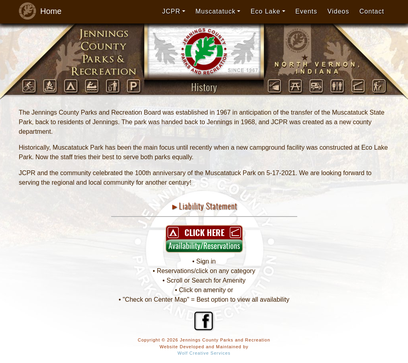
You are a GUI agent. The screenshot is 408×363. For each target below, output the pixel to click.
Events (306, 11)
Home (38, 11)
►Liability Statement (204, 206)
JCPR (171, 11)
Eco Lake (265, 11)
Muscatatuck (215, 11)
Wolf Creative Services (203, 353)
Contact (371, 11)
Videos (338, 11)
